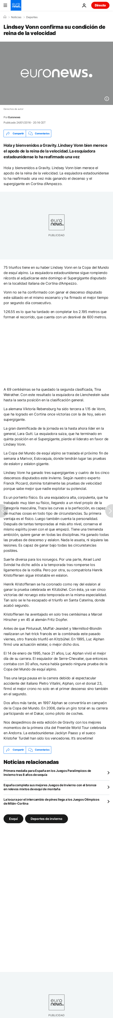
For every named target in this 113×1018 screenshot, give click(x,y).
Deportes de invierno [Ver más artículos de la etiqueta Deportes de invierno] (46, 818)
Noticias (16, 17)
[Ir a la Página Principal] (16, 5)
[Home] (5, 17)
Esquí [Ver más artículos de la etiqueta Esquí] (13, 818)
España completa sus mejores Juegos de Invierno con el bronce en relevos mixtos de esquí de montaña (50, 787)
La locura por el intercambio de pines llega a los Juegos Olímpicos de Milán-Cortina (51, 801)
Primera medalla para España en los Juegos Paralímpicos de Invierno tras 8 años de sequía (47, 773)
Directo (100, 5)
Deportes (32, 17)
